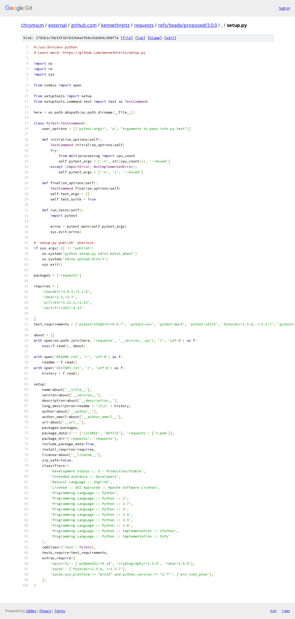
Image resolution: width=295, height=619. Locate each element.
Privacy (45, 610)
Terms (59, 610)
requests (144, 25)
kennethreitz (115, 25)
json (286, 610)
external (57, 25)
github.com (84, 25)
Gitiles (31, 610)
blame (155, 38)
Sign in (284, 8)
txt (273, 610)
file (127, 38)
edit (170, 38)
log (140, 38)
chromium (32, 25)
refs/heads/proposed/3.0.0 (187, 25)
